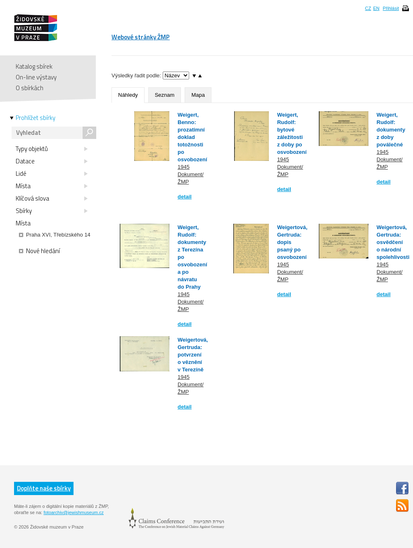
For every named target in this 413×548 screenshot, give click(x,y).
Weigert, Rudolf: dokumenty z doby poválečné (391, 130)
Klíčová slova (52, 198)
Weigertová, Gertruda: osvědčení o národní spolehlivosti (393, 242)
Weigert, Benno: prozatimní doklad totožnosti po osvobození (192, 137)
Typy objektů (52, 149)
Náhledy (128, 95)
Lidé (52, 173)
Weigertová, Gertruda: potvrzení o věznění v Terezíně (193, 355)
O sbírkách (29, 88)
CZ (368, 8)
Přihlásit (391, 8)
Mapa (198, 95)
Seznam (165, 95)
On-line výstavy (36, 77)
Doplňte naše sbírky (44, 488)
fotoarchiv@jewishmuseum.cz (73, 512)
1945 (184, 167)
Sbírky (52, 211)
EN (376, 8)
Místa (52, 186)
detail (185, 197)
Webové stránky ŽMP (141, 37)
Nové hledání (39, 251)
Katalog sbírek (34, 66)
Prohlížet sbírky (35, 118)
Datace (52, 161)
